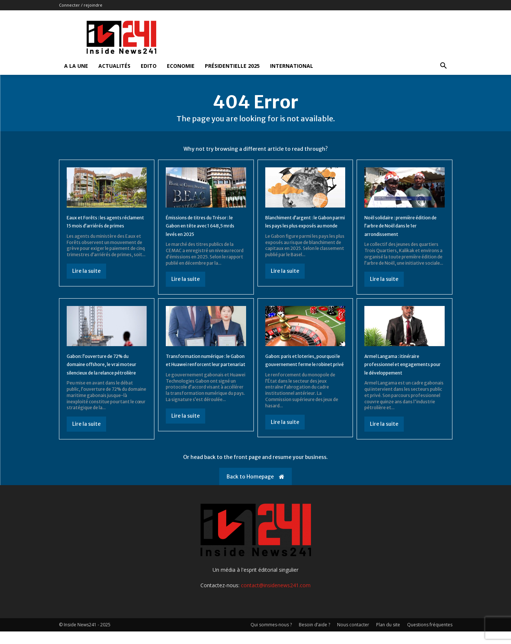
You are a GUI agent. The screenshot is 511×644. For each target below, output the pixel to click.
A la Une (76, 65)
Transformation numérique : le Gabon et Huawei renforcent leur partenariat (205, 368)
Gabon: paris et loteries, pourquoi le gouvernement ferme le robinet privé (302, 368)
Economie (181, 65)
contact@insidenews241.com (276, 597)
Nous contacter (353, 637)
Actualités (114, 65)
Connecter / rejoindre (80, 5)
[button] (443, 66)
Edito (149, 65)
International (291, 65)
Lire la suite (86, 283)
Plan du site (388, 637)
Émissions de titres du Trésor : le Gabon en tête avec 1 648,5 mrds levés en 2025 (206, 230)
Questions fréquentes (429, 637)
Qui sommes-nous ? (271, 637)
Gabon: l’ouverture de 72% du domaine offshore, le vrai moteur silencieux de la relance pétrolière (105, 372)
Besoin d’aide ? (314, 637)
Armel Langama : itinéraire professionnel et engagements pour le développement (400, 372)
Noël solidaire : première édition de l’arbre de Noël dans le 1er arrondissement (401, 230)
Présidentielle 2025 (232, 65)
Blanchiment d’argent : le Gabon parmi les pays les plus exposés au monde (299, 230)
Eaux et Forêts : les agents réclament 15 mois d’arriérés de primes (106, 230)
